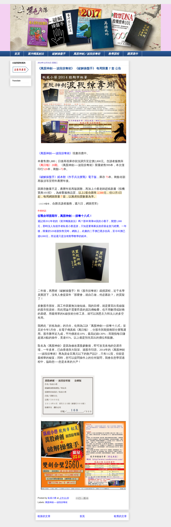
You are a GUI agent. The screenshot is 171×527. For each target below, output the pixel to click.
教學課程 (113, 53)
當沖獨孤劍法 (36, 53)
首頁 (17, 53)
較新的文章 (44, 516)
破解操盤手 (58, 53)
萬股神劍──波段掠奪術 (56, 502)
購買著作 (132, 53)
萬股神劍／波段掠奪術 (86, 53)
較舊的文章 (120, 516)
